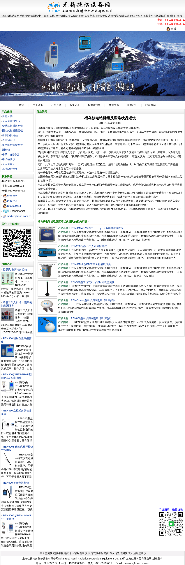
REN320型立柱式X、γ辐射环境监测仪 (92, 282)
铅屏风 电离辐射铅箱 (15, 269)
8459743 (10, 200)
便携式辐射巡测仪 (12, 125)
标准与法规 (94, 105)
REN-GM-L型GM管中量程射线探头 (91, 264)
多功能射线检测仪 (12, 144)
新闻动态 (74, 105)
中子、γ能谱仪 (10, 154)
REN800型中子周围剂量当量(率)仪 (91, 318)
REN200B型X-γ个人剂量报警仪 (89, 246)
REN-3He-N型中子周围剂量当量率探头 (93, 300)
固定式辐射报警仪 (12, 130)
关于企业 (38, 105)
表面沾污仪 (8, 140)
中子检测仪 (8, 159)
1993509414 (12, 205)
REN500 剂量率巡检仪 (16, 482)
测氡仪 (6, 149)
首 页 (22, 105)
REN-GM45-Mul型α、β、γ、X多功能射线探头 (97, 228)
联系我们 (132, 105)
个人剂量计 (8, 164)
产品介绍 (56, 105)
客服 (171, 28)
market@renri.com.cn (17, 216)
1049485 (10, 195)
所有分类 (7, 116)
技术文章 (114, 105)
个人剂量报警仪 (11, 120)
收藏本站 (150, 105)
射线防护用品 (10, 135)
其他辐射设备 (10, 168)
